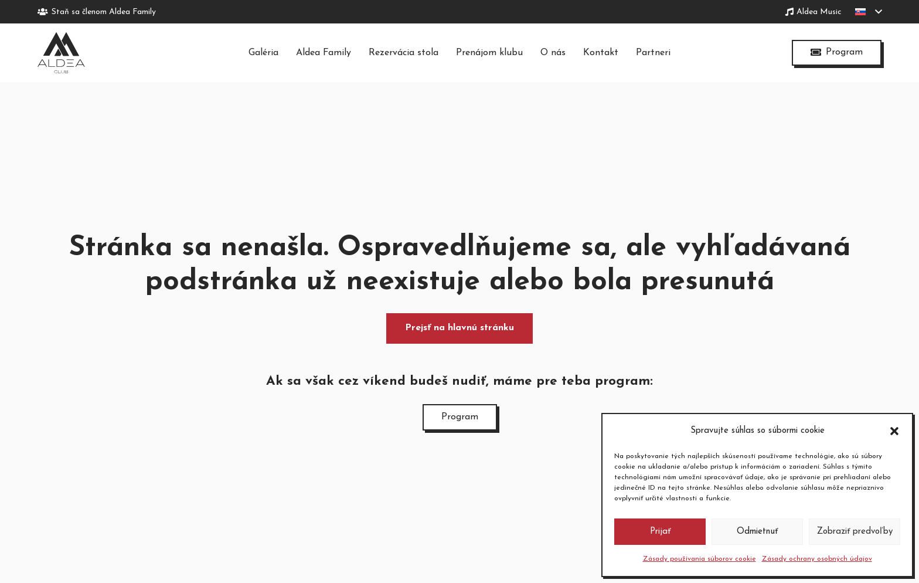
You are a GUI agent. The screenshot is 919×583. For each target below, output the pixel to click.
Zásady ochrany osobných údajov (817, 558)
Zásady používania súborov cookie (699, 558)
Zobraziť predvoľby (855, 531)
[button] (894, 431)
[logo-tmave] (61, 52)
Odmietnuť (757, 531)
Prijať (660, 531)
